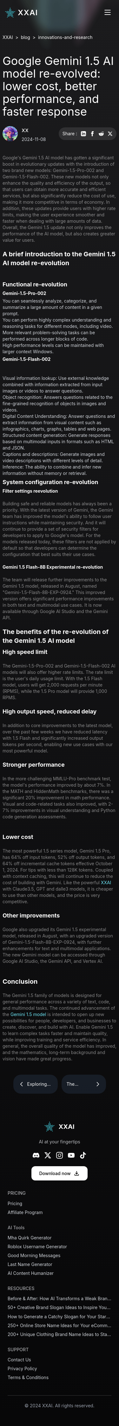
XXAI (8, 37)
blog (25, 37)
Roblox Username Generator (37, 1246)
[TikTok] (83, 1155)
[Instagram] (59, 1155)
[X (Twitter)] (47, 1155)
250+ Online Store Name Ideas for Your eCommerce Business (59, 1325)
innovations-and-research (65, 37)
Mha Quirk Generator (30, 1237)
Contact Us (19, 1359)
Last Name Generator (30, 1264)
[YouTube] (71, 1155)
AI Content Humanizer (31, 1273)
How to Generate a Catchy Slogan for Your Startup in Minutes (59, 1316)
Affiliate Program (25, 1212)
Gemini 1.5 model (28, 1014)
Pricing (15, 1203)
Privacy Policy (22, 1368)
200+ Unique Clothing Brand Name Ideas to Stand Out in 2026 (59, 1334)
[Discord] (36, 1155)
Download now (59, 1173)
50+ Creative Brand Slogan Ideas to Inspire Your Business (59, 1307)
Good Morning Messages (34, 1255)
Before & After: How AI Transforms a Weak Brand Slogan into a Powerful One (59, 1298)
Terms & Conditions (28, 1377)
